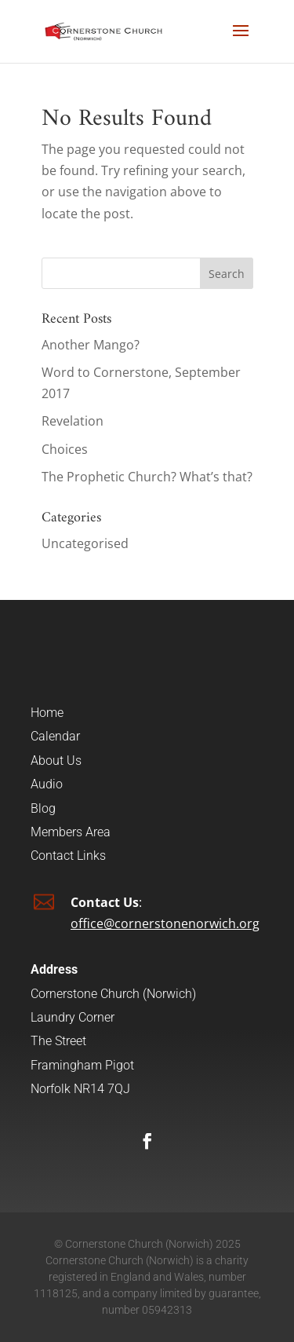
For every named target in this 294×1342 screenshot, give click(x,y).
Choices (65, 449)
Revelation (72, 421)
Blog (43, 808)
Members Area (71, 832)
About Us (56, 760)
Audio (47, 784)
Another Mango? (91, 344)
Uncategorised (85, 543)
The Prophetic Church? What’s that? (147, 476)
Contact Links (68, 855)
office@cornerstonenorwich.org (165, 923)
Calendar (55, 736)
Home (47, 712)
